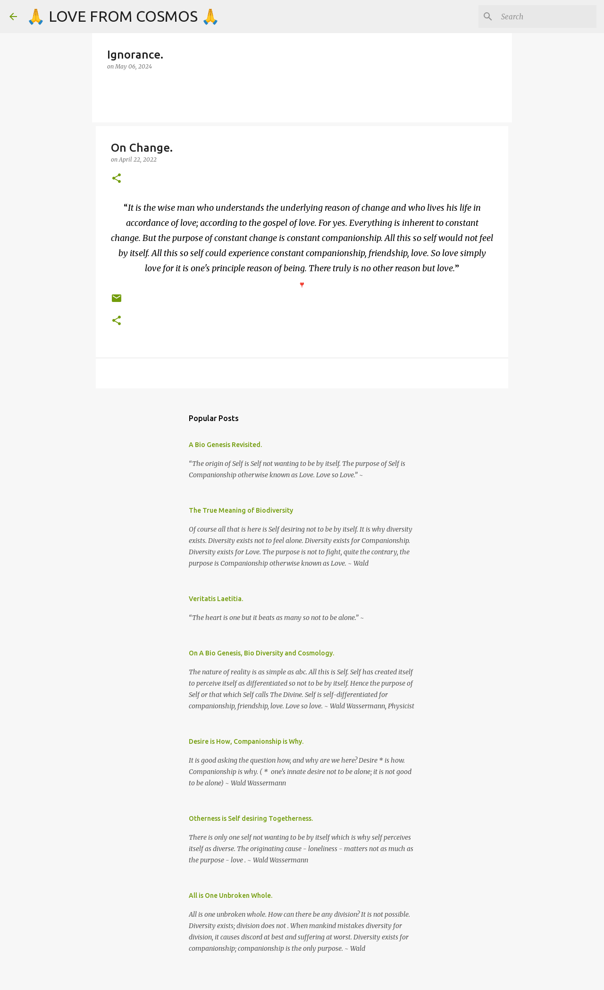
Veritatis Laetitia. (216, 599)
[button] (116, 178)
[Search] (546, 16)
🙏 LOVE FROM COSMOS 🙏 (123, 16)
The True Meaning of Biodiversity (241, 510)
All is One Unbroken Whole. (230, 895)
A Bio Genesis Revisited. (225, 444)
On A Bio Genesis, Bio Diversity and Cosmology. (261, 653)
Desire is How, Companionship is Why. (246, 741)
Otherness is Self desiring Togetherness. (251, 818)
